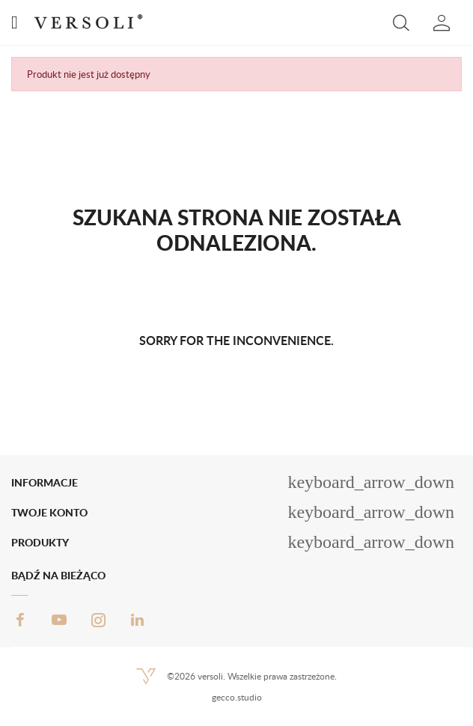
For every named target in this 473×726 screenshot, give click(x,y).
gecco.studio (237, 697)
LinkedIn (137, 620)
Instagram (98, 620)
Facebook (20, 620)
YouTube (59, 620)
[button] (401, 22)
